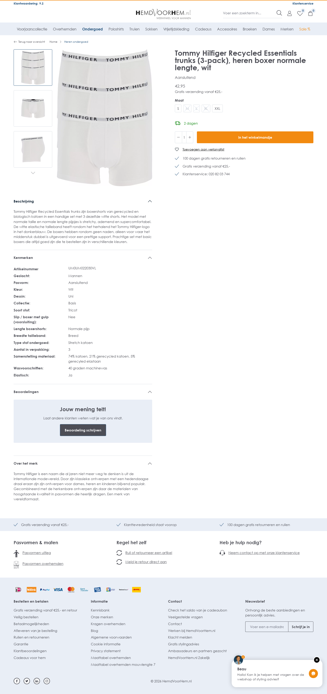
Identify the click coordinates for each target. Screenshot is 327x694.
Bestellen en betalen (31, 601)
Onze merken (102, 617)
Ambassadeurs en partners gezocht (197, 651)
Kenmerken (23, 258)
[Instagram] (47, 681)
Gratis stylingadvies (183, 644)
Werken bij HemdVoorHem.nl (191, 631)
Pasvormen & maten (36, 542)
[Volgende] (33, 173)
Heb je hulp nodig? (241, 542)
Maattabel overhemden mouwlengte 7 (123, 664)
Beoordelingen (26, 392)
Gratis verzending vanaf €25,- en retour (45, 610)
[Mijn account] (287, 13)
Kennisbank (100, 610)
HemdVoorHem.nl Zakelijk (189, 658)
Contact (175, 601)
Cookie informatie (106, 644)
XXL (217, 108)
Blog (94, 631)
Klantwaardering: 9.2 (28, 3)
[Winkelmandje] (308, 13)
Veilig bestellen (26, 617)
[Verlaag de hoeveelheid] (178, 137)
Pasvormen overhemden (42, 563)
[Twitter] (27, 681)
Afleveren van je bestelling (35, 631)
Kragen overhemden (108, 624)
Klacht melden (180, 637)
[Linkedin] (37, 681)
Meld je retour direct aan (146, 562)
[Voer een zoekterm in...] (250, 13)
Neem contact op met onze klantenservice (264, 553)
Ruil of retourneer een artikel (148, 553)
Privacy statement (106, 651)
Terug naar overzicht (29, 42)
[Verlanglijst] (297, 13)
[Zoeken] (279, 13)
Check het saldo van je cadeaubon (197, 610)
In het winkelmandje (255, 137)
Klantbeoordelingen (30, 651)
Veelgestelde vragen (185, 617)
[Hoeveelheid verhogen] (189, 137)
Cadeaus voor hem (30, 658)
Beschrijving (24, 201)
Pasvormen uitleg (36, 553)
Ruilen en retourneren (31, 637)
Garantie (21, 644)
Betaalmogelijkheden (31, 624)
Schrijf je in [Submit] (301, 627)
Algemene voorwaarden (111, 637)
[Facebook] (17, 681)
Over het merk (26, 463)
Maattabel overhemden (111, 658)
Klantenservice (302, 3)
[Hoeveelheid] (184, 137)
